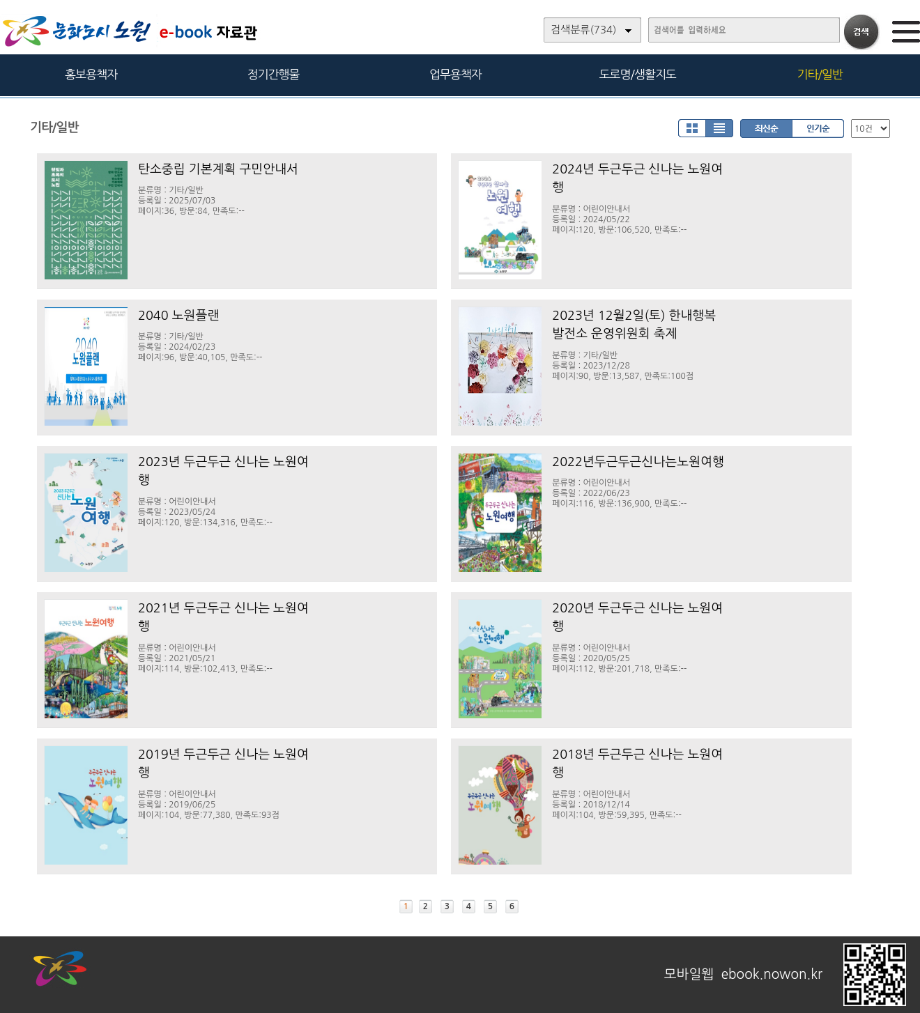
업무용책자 (455, 74)
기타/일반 (819, 74)
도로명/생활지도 (637, 74)
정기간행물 (273, 74)
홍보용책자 (91, 74)
